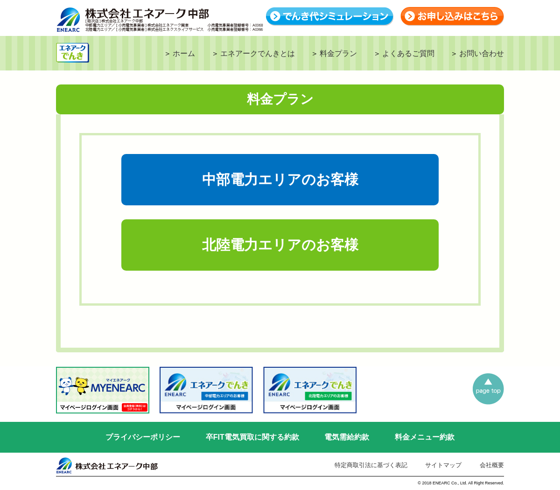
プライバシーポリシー (142, 437)
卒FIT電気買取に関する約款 (252, 437)
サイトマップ (443, 465)
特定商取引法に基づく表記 (371, 465)
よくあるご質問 (408, 53)
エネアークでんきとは (257, 53)
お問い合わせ (481, 53)
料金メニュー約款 (425, 437)
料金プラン (338, 53)
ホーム (184, 53)
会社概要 (492, 465)
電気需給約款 (346, 437)
